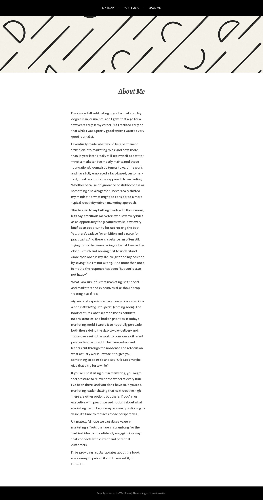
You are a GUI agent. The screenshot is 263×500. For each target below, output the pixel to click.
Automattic (159, 493)
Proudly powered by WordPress (114, 493)
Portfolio (131, 8)
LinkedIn (108, 8)
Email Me (154, 8)
